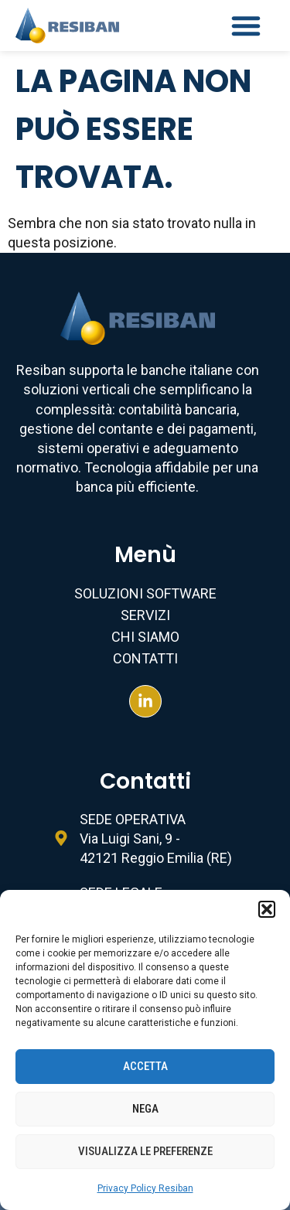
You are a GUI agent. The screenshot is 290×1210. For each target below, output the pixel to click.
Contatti (145, 658)
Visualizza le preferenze (145, 1151)
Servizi (145, 615)
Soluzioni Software (145, 593)
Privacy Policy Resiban (145, 1188)
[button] (267, 909)
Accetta (145, 1066)
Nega (145, 1109)
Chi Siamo (145, 637)
